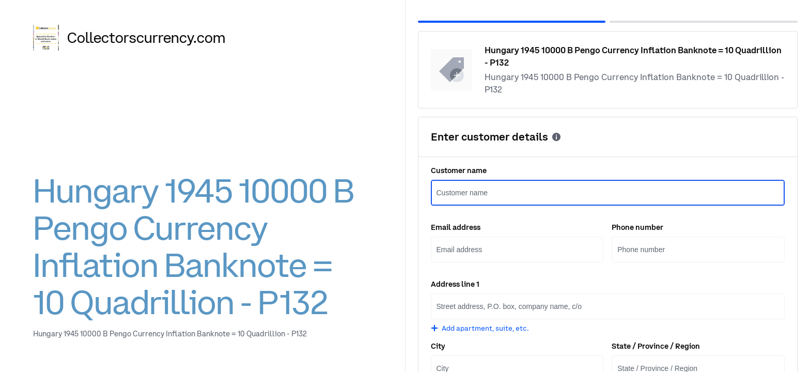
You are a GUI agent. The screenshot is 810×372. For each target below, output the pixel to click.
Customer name (459, 170)
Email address (455, 227)
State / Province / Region (656, 346)
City (438, 346)
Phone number (637, 227)
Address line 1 (455, 284)
